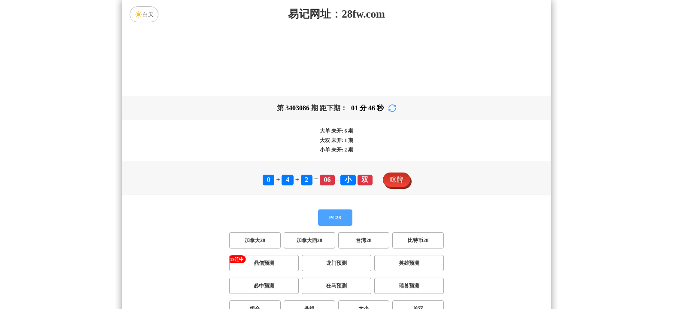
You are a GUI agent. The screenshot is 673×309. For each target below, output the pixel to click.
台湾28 (363, 240)
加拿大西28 (309, 240)
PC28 (335, 218)
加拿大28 (255, 240)
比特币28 (418, 240)
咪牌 (396, 179)
